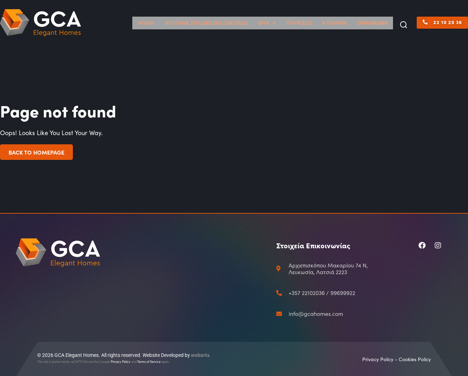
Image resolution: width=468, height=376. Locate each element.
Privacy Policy (121, 361)
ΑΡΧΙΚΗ (193, 23)
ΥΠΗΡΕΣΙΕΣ (317, 23)
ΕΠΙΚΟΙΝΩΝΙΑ (376, 23)
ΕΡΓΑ (290, 23)
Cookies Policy (415, 359)
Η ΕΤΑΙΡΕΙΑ (345, 23)
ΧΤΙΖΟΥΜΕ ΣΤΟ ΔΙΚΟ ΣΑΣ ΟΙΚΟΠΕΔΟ (241, 23)
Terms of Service (149, 361)
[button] (403, 25)
